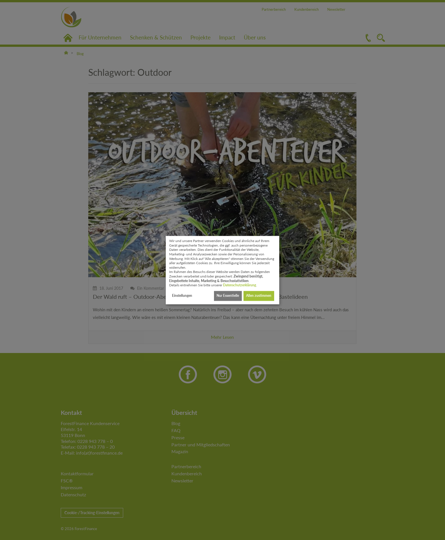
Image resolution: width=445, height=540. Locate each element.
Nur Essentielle (228, 296)
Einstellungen (182, 296)
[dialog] (222, 270)
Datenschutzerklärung (239, 285)
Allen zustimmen (258, 296)
